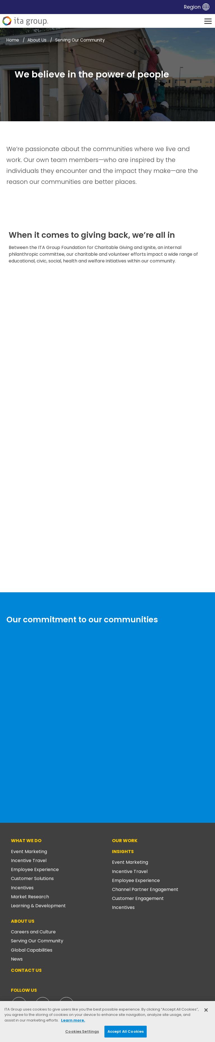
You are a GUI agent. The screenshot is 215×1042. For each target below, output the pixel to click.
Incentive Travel (28, 860)
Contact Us (26, 970)
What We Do (26, 840)
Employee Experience (35, 869)
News (17, 959)
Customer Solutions (32, 878)
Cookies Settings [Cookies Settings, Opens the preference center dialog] (82, 1031)
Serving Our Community (37, 941)
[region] (107, 1021)
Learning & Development (38, 905)
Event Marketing (29, 851)
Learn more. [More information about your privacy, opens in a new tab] (73, 1020)
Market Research (30, 897)
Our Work (124, 840)
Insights (123, 851)
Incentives (22, 888)
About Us (22, 921)
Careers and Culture (33, 932)
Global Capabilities (31, 950)
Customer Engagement (138, 898)
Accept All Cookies (126, 1031)
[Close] (206, 1010)
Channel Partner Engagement (145, 889)
